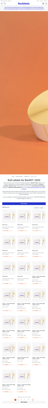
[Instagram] (10, 1)
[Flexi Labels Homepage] (24, 3)
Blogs (41, 1)
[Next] (33, 400)
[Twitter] (3, 1)
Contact (45, 1)
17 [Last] (28, 400)
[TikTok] (8, 1)
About (38, 1)
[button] (1, 3)
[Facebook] (1, 1)
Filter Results (24, 203)
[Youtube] (7, 1)
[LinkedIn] (5, 1)
